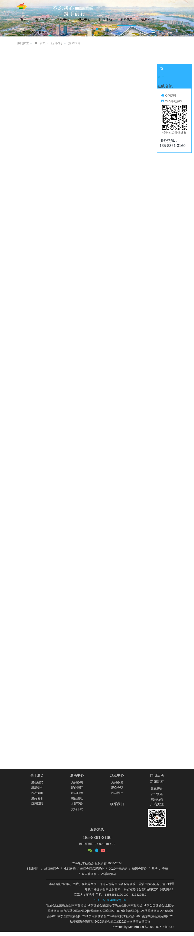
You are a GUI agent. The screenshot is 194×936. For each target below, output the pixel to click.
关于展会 (37, 775)
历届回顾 (37, 803)
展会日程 (77, 793)
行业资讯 (157, 794)
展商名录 (37, 798)
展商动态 (157, 799)
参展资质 (77, 803)
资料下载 (77, 809)
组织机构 (37, 787)
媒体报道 (157, 788)
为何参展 (77, 782)
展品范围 (37, 793)
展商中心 (77, 775)
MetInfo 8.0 (136, 927)
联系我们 (117, 804)
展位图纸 (77, 798)
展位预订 (77, 787)
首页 (23, 19)
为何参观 (117, 782)
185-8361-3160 (97, 837)
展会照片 (117, 793)
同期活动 (157, 775)
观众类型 (117, 787)
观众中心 (117, 775)
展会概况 (37, 782)
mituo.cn (168, 927)
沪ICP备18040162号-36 (110, 900)
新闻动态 (157, 782)
